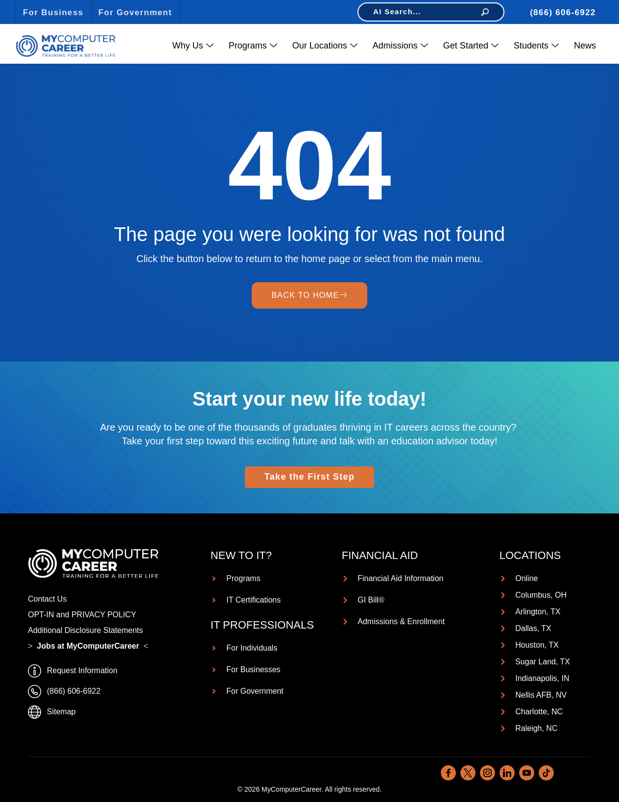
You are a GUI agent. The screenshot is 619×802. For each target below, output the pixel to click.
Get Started (471, 45)
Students (536, 45)
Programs (253, 45)
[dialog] (589, 772)
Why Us (193, 45)
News (585, 45)
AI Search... (431, 11)
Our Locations (324, 45)
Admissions (400, 45)
